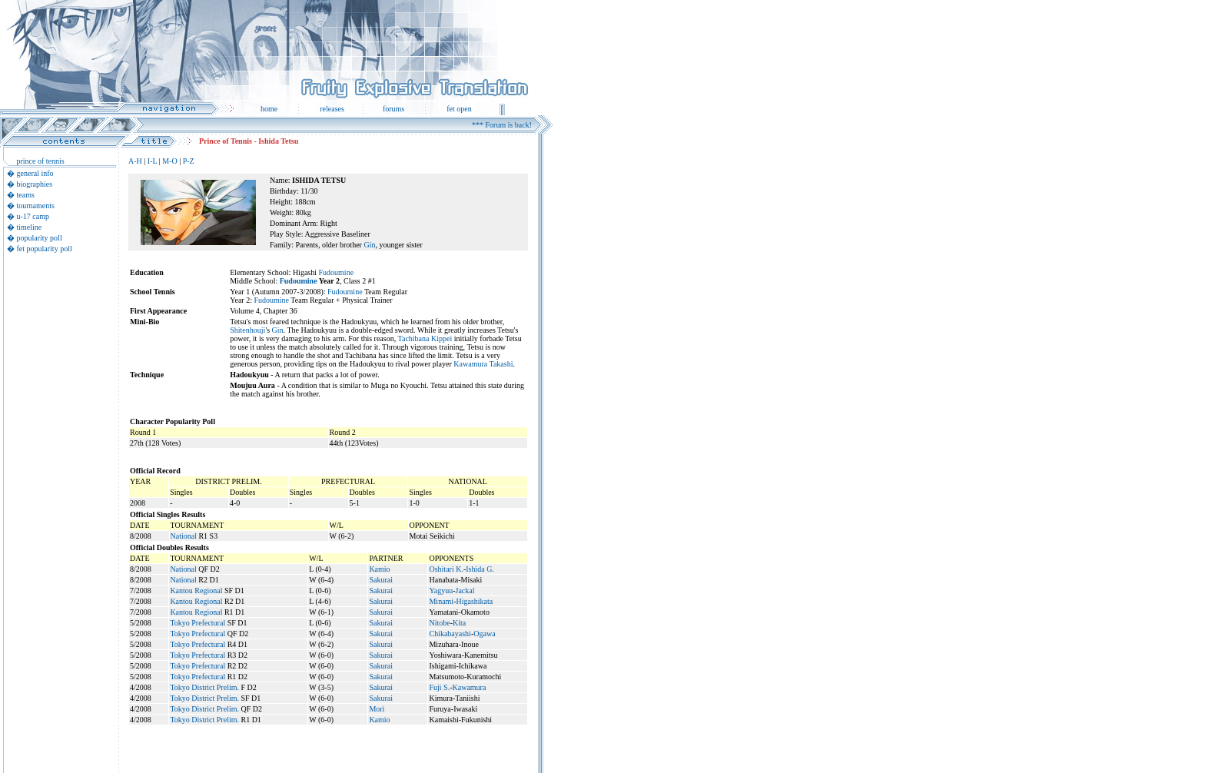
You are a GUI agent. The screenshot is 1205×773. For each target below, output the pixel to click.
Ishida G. (480, 569)
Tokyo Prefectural (197, 623)
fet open (459, 109)
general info (35, 173)
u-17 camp (33, 216)
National (184, 536)
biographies (35, 184)
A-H (135, 161)
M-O (169, 161)
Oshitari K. (446, 569)
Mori (376, 709)
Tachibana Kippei (425, 338)
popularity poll (39, 238)
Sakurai (381, 580)
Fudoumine (336, 272)
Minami (441, 601)
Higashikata (474, 601)
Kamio (379, 569)
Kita (459, 623)
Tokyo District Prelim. (204, 687)
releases (332, 109)
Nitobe (439, 623)
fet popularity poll (44, 248)
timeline (29, 227)
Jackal (464, 590)
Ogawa (484, 633)
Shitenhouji (247, 330)
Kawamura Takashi (483, 364)
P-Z (188, 161)
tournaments (36, 205)
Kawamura (469, 687)
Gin (369, 245)
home (269, 109)
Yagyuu (441, 590)
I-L (152, 161)
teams (26, 195)
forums (393, 109)
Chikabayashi (449, 633)
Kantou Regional (196, 590)
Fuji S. (439, 687)
